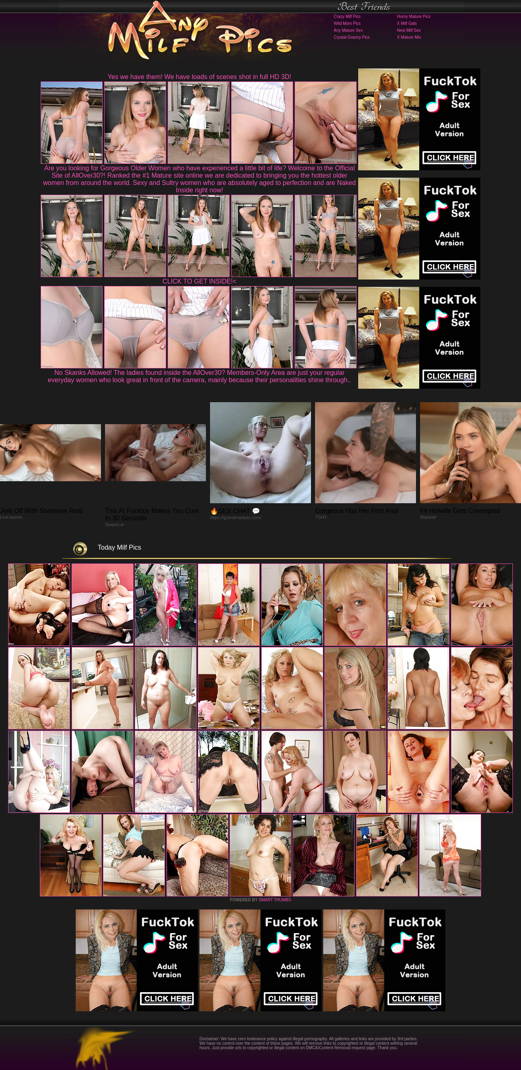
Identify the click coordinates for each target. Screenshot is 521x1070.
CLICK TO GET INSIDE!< (199, 281)
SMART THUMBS (275, 900)
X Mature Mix (409, 37)
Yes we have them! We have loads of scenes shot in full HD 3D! (199, 76)
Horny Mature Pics (413, 16)
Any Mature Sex (348, 30)
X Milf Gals (406, 23)
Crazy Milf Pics (347, 16)
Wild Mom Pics (347, 23)
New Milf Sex (408, 30)
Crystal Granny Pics (352, 37)
